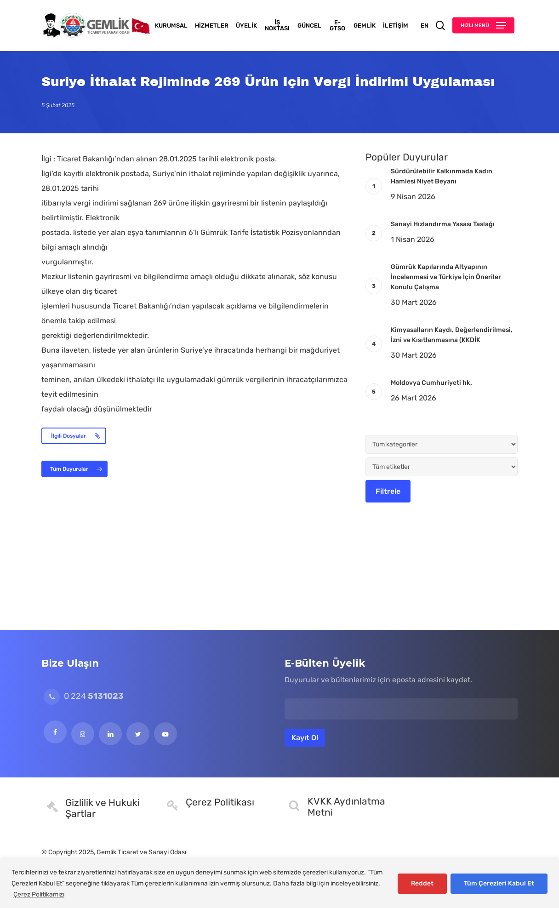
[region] (279, 883)
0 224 (84, 696)
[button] (483, 25)
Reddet (422, 883)
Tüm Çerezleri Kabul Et (499, 883)
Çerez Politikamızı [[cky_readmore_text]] (38, 894)
